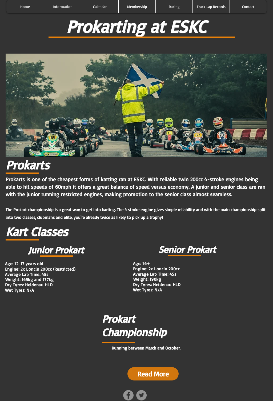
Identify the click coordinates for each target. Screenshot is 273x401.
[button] (62, 6)
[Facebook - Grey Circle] (128, 395)
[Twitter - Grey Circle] (141, 395)
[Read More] (153, 373)
